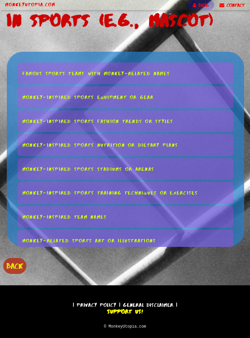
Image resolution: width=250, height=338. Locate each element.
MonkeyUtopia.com (30, 4)
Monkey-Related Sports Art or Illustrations (89, 240)
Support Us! (125, 310)
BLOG (201, 5)
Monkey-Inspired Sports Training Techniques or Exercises (110, 192)
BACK (15, 265)
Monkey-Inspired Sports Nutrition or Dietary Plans (100, 145)
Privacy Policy (97, 304)
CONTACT (232, 5)
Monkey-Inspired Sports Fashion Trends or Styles (98, 121)
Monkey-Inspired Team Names (64, 216)
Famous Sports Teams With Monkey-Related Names (96, 73)
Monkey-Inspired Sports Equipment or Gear (88, 97)
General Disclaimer (148, 304)
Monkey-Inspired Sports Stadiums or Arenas (88, 169)
